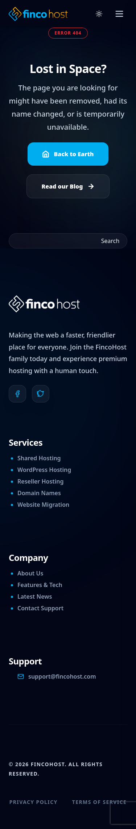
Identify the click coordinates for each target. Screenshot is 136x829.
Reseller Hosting (40, 481)
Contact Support (40, 608)
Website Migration (43, 505)
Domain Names (39, 493)
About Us (30, 573)
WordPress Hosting (44, 470)
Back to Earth (68, 154)
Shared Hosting (39, 458)
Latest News (34, 596)
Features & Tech (39, 585)
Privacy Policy (33, 801)
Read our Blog (67, 186)
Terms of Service (99, 801)
